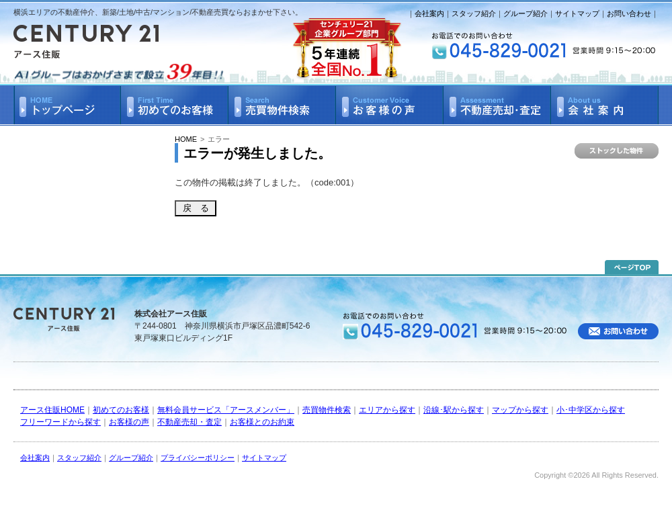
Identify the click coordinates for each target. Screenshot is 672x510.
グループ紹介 (525, 13)
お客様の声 (129, 422)
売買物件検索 (326, 410)
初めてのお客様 (121, 410)
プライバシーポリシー (198, 458)
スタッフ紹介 (474, 13)
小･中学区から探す (590, 410)
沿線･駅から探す (453, 410)
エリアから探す (387, 410)
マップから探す (520, 410)
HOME (186, 139)
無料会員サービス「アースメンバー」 (225, 410)
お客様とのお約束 (262, 422)
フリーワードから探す (60, 422)
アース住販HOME (52, 410)
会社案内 (429, 13)
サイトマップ (577, 13)
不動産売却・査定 (189, 422)
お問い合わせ (629, 13)
